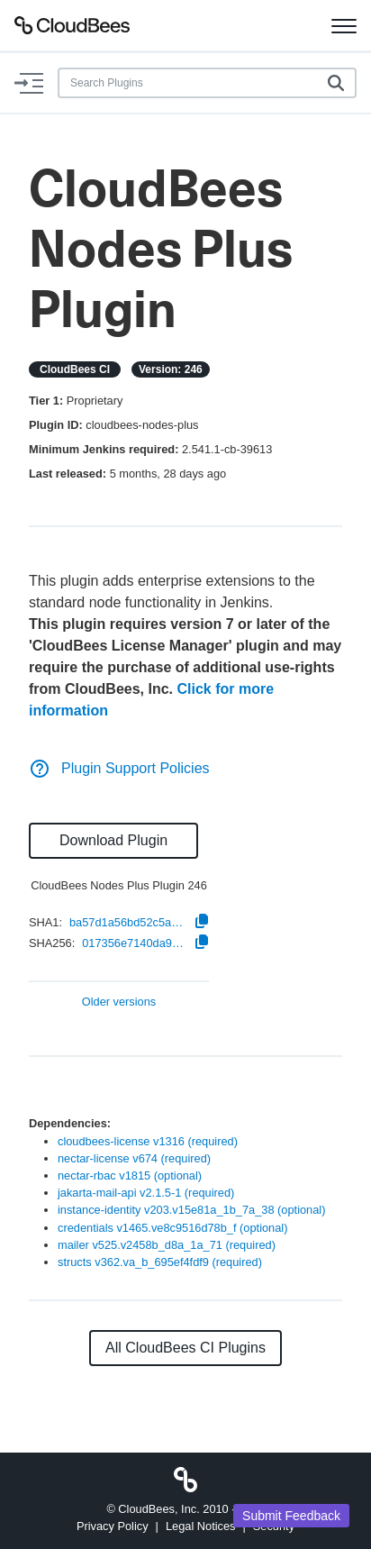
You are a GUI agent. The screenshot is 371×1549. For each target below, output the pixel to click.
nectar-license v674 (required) (134, 1158)
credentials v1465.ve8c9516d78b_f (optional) (172, 1228)
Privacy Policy (113, 1526)
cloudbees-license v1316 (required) (148, 1141)
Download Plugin (113, 840)
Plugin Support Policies (119, 768)
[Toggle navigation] (344, 25)
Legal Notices (201, 1526)
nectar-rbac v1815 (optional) (130, 1175)
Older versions (119, 1002)
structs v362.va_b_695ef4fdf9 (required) (160, 1262)
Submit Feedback (291, 1515)
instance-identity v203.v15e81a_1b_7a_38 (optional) (191, 1209)
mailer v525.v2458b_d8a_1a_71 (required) (167, 1245)
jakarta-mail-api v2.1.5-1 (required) (146, 1192)
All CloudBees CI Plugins (185, 1347)
